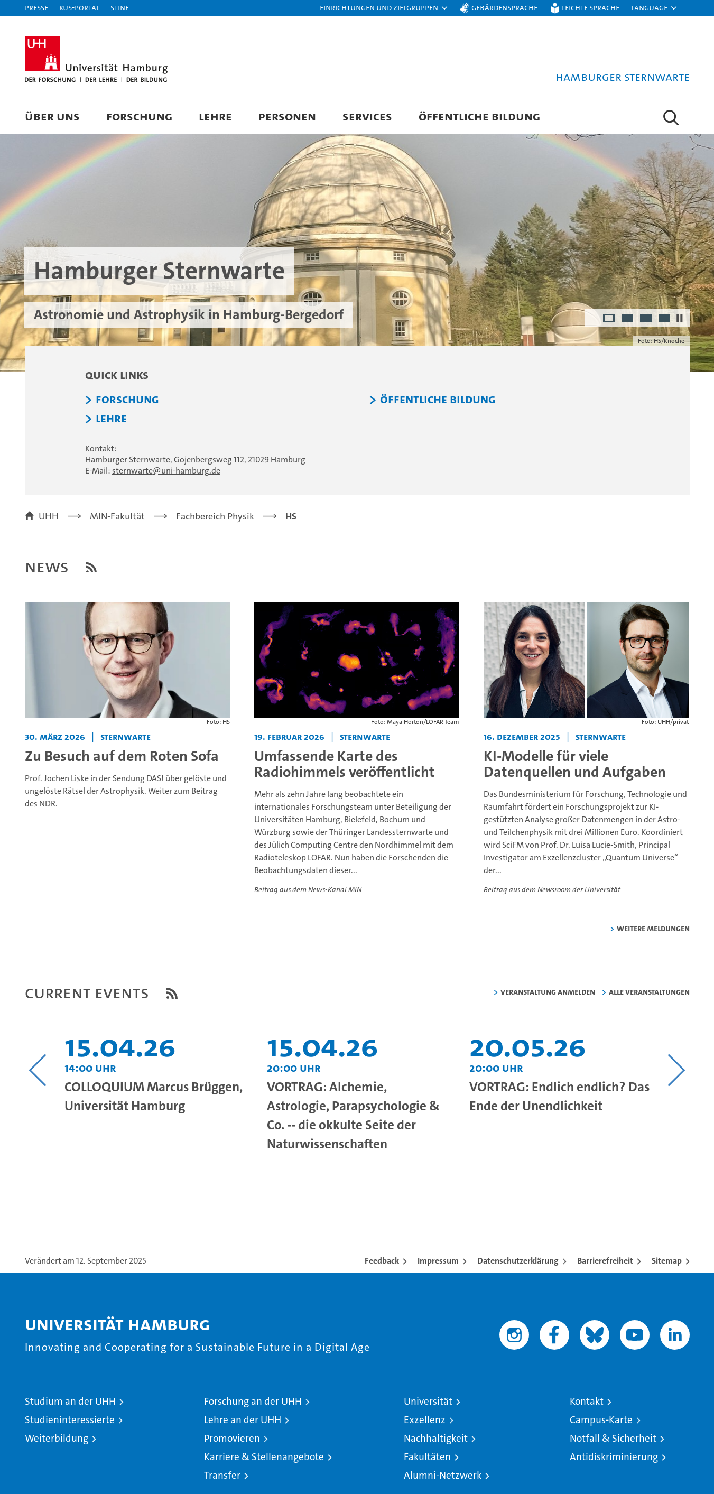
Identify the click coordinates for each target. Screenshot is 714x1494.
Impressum (438, 1260)
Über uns (52, 116)
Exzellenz (425, 1419)
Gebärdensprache (504, 7)
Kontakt (587, 1401)
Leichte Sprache (590, 7)
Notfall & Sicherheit (613, 1438)
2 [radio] (628, 319)
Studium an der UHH (70, 1401)
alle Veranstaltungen (649, 991)
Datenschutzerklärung (518, 1260)
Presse (36, 7)
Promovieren (232, 1438)
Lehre (215, 116)
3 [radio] (646, 319)
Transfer (222, 1475)
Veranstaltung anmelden (547, 991)
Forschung (139, 116)
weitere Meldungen (653, 928)
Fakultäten (427, 1456)
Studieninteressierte (70, 1419)
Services (367, 116)
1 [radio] (609, 319)
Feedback (382, 1260)
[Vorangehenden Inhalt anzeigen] (38, 1070)
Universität (428, 1401)
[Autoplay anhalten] (679, 318)
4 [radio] (665, 319)
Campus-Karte (601, 1419)
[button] (384, 8)
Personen (287, 116)
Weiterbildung (56, 1438)
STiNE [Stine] (119, 7)
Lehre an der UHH (242, 1419)
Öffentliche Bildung (479, 116)
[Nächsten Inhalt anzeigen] (677, 1070)
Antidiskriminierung (614, 1456)
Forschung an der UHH (253, 1401)
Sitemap (667, 1260)
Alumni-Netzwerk (442, 1475)
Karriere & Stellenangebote (264, 1456)
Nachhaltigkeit (436, 1438)
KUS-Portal (79, 7)
